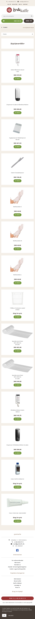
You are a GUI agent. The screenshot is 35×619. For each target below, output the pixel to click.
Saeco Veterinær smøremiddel (17, 513)
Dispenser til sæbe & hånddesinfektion (17, 104)
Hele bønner (17, 579)
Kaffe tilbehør (17, 583)
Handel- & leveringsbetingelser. (17, 567)
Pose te (17, 587)
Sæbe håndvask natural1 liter (17, 70)
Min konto (17, 562)
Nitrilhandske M (17, 241)
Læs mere (10, 615)
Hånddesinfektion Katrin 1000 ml (17, 411)
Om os (20, 4)
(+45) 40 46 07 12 (11, 1)
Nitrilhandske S (17, 206)
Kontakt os (17, 564)
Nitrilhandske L (17, 275)
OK (4, 615)
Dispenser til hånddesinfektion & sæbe (17, 445)
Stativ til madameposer (17, 172)
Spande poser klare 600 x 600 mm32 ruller (17, 376)
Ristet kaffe (17, 581)
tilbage (4, 27)
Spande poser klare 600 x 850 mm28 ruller (17, 342)
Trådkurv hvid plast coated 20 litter (17, 308)
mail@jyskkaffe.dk (23, 1)
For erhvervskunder (17, 560)
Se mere (17, 78)
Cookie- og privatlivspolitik (18, 569)
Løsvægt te (17, 585)
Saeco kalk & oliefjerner (17, 479)
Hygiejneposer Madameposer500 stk (17, 138)
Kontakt (25, 4)
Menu (29, 21)
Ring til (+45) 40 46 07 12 (17, 598)
